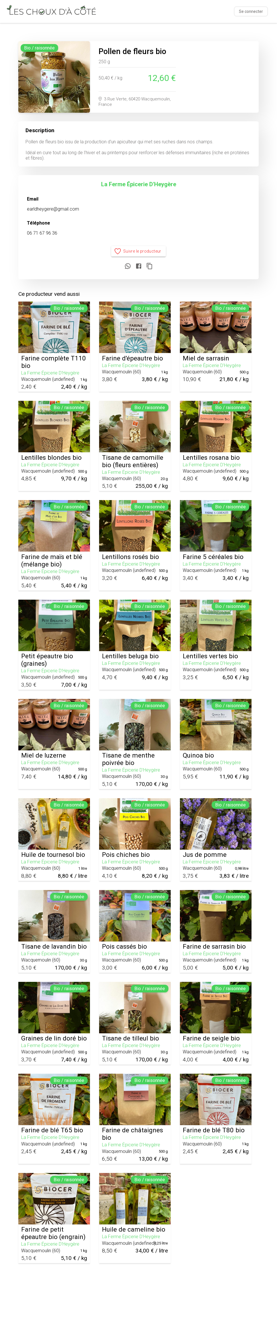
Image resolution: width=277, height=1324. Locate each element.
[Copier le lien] (149, 266)
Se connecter (251, 11)
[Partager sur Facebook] (138, 266)
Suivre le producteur (138, 251)
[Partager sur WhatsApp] (127, 266)
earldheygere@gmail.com (53, 209)
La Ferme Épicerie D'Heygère (138, 184)
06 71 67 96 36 (42, 233)
